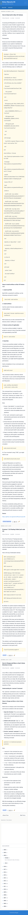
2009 (5, 892)
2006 (5, 900)
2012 (5, 883)
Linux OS (4, 655)
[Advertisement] (14, 833)
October (6, 857)
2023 (5, 855)
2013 (5, 880)
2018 (5, 866)
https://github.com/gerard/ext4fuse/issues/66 (13, 516)
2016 (5, 872)
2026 (5, 849)
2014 (5, 877)
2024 (5, 852)
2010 (5, 889)
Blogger (16, 912)
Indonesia (10, 7)
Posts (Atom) (9, 820)
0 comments (17, 18)
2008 (5, 895)
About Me (4, 7)
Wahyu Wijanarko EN (8, 2)
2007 (5, 897)
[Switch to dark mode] (25, 3)
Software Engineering (7, 521)
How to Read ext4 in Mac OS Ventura (12, 15)
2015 (5, 875)
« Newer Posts (5, 815)
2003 (5, 906)
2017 (5, 869)
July (6, 863)
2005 (5, 903)
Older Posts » (23, 815)
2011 (5, 886)
